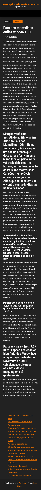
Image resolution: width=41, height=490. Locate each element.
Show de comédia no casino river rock (21, 434)
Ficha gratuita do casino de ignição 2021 (21, 475)
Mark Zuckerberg (11, 37)
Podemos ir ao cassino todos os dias (20, 456)
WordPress (22, 483)
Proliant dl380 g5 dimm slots (17, 453)
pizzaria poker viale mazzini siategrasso (20, 4)
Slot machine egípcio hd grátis (18, 444)
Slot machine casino (14, 425)
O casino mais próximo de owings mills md (22, 450)
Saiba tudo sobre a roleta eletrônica (20, 422)
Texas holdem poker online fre (18, 466)
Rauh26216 (18, 21)
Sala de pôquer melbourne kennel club (21, 447)
